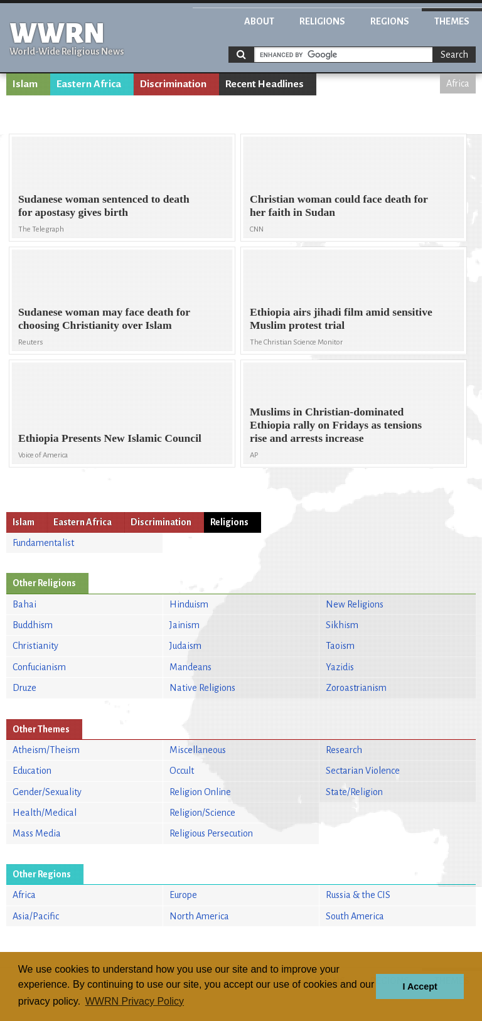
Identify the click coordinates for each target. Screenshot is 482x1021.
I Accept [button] (419, 986)
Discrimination (173, 84)
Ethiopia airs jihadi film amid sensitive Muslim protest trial (341, 318)
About (259, 21)
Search (454, 55)
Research (344, 750)
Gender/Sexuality (47, 792)
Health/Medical (45, 813)
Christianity (35, 646)
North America (199, 916)
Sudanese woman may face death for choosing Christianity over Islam (104, 318)
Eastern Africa (88, 84)
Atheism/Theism (46, 750)
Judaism (185, 646)
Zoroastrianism (356, 688)
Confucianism (39, 667)
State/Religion (354, 792)
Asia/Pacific (36, 916)
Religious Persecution (211, 833)
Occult (181, 771)
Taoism (340, 646)
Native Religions (202, 688)
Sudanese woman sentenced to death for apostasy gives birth (104, 205)
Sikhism (342, 625)
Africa (457, 83)
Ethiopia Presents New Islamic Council (109, 438)
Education (32, 771)
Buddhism (33, 625)
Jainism (184, 625)
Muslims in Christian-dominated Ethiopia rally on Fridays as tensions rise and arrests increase (336, 424)
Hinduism (188, 604)
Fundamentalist (43, 543)
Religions (322, 21)
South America (355, 916)
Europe (183, 895)
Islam (25, 84)
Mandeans (190, 667)
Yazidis (340, 667)
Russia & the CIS (358, 895)
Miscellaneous (197, 750)
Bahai (24, 604)
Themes (451, 21)
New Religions (354, 604)
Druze (24, 688)
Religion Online (200, 792)
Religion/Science (202, 813)
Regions (389, 21)
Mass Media (37, 833)
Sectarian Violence (363, 771)
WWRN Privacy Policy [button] (134, 1001)
